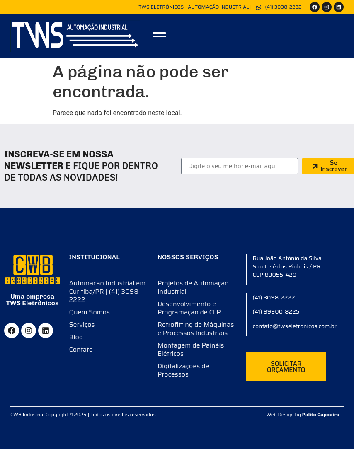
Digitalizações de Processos (183, 370)
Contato (81, 349)
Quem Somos (89, 312)
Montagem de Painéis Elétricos (191, 349)
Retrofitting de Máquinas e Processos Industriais (196, 328)
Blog (76, 337)
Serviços (82, 324)
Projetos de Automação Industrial (193, 287)
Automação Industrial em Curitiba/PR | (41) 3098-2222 (107, 291)
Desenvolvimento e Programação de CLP (189, 308)
